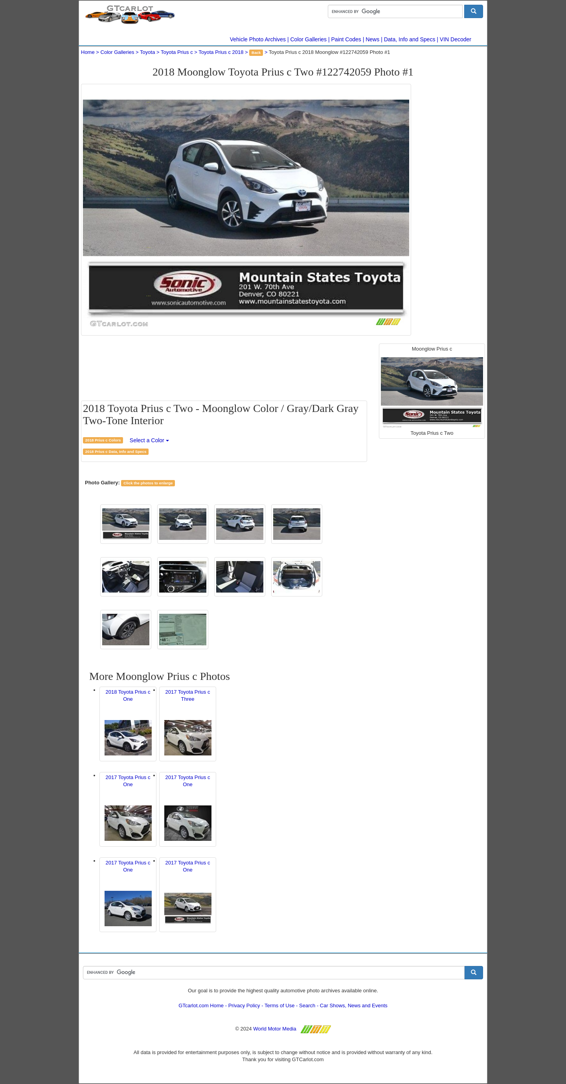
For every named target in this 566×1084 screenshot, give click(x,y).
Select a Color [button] (149, 440)
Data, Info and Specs (410, 39)
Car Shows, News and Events (354, 1005)
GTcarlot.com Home (201, 1005)
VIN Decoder (455, 39)
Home (88, 52)
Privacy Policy (244, 1005)
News (372, 39)
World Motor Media (274, 1029)
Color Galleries (308, 39)
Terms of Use (280, 1005)
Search (307, 1005)
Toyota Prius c (177, 52)
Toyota (147, 52)
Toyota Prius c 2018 (220, 52)
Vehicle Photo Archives (258, 39)
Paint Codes (346, 39)
